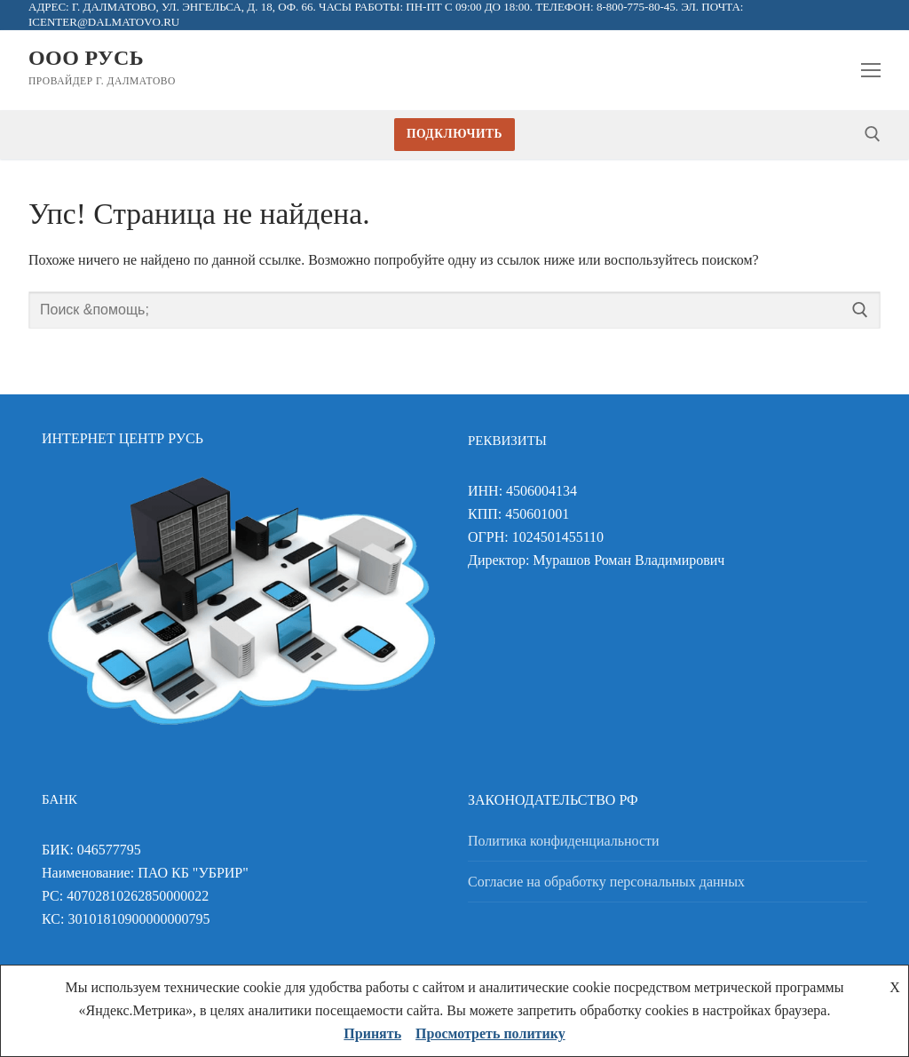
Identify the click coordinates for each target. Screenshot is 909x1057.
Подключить (454, 133)
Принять (372, 1033)
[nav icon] (871, 70)
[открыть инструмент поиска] (873, 134)
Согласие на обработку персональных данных (606, 881)
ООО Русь (86, 57)
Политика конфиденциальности (564, 840)
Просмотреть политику (490, 1033)
